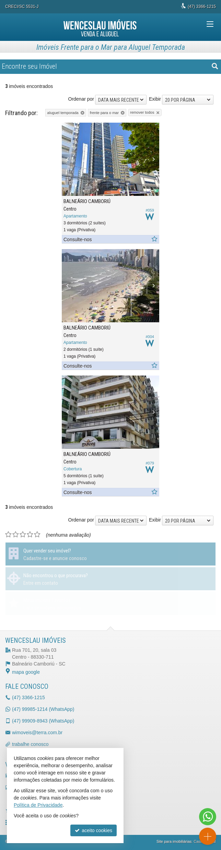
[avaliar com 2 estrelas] (15, 534)
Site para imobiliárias (173, 841)
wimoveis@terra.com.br (37, 732)
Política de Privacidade (38, 805)
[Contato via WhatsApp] (207, 816)
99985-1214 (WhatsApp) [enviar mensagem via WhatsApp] (43, 709)
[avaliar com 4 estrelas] (30, 534)
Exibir (155, 99)
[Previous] (69, 159)
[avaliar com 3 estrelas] (23, 534)
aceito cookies (93, 830)
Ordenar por (81, 99)
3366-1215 (202, 6)
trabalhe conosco (30, 744)
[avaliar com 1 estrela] (8, 534)
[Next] (151, 159)
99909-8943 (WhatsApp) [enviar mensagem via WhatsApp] (43, 721)
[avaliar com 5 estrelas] (37, 534)
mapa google (26, 672)
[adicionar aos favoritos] (154, 239)
